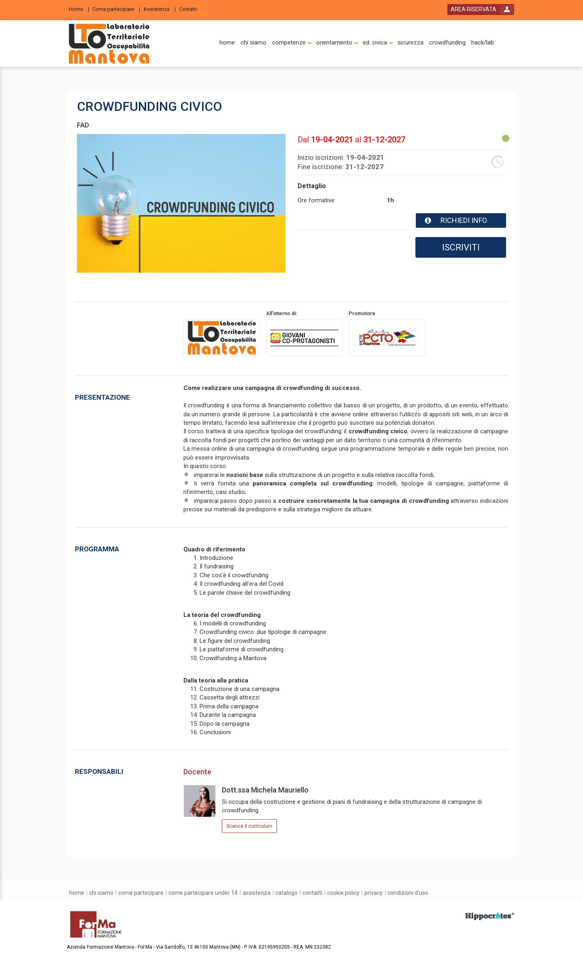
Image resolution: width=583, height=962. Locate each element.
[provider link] (221, 337)
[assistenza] (256, 892)
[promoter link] (304, 337)
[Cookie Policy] (343, 892)
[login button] (480, 9)
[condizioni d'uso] (407, 892)
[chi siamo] (253, 42)
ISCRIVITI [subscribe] (461, 247)
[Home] (79, 9)
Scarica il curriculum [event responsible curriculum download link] (249, 826)
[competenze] (289, 42)
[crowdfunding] (447, 42)
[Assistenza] (159, 9)
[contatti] (312, 892)
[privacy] (373, 892)
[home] (227, 42)
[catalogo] (286, 892)
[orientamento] (334, 42)
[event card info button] (461, 220)
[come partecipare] (141, 892)
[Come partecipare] (116, 9)
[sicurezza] (410, 42)
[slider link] (489, 916)
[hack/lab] (482, 42)
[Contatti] (190, 9)
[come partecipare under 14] (203, 892)
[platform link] (109, 43)
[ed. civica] (375, 42)
